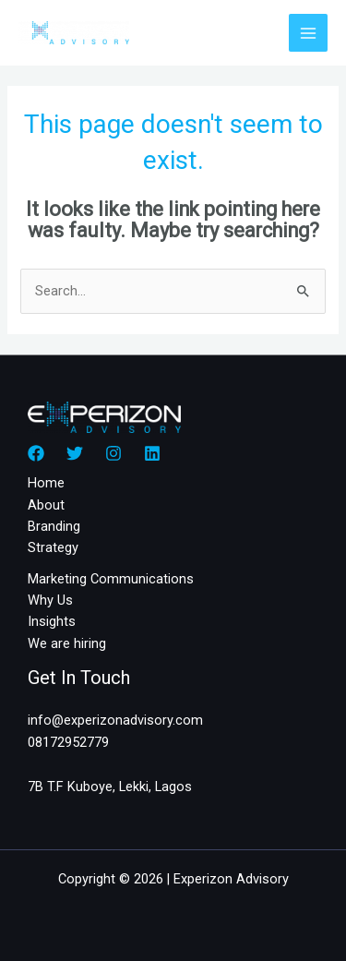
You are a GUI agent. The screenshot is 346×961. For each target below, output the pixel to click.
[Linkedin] (152, 453)
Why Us (50, 600)
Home (46, 482)
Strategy (53, 547)
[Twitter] (74, 453)
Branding (54, 526)
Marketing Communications (111, 579)
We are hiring (67, 643)
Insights (52, 621)
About (46, 505)
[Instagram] (113, 453)
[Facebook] (36, 453)
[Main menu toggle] (308, 33)
